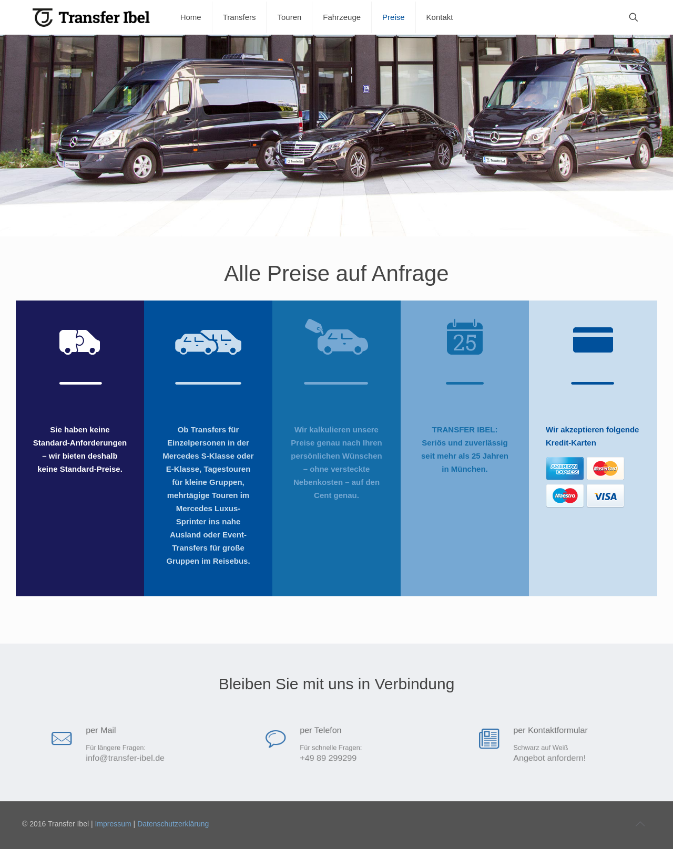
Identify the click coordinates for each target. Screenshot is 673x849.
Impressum (113, 824)
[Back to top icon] (640, 824)
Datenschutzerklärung (173, 824)
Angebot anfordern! (550, 756)
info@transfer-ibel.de (124, 756)
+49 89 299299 (331, 756)
